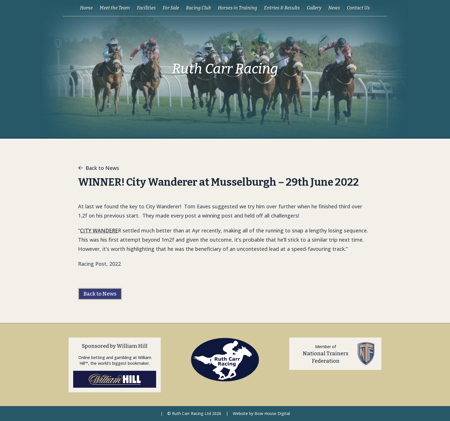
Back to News (98, 167)
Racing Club (198, 8)
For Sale (171, 8)
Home (86, 8)
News (334, 8)
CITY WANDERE (99, 230)
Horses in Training (237, 8)
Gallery (314, 8)
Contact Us (358, 8)
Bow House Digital (272, 413)
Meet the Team (115, 8)
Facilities (146, 8)
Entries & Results (282, 8)
